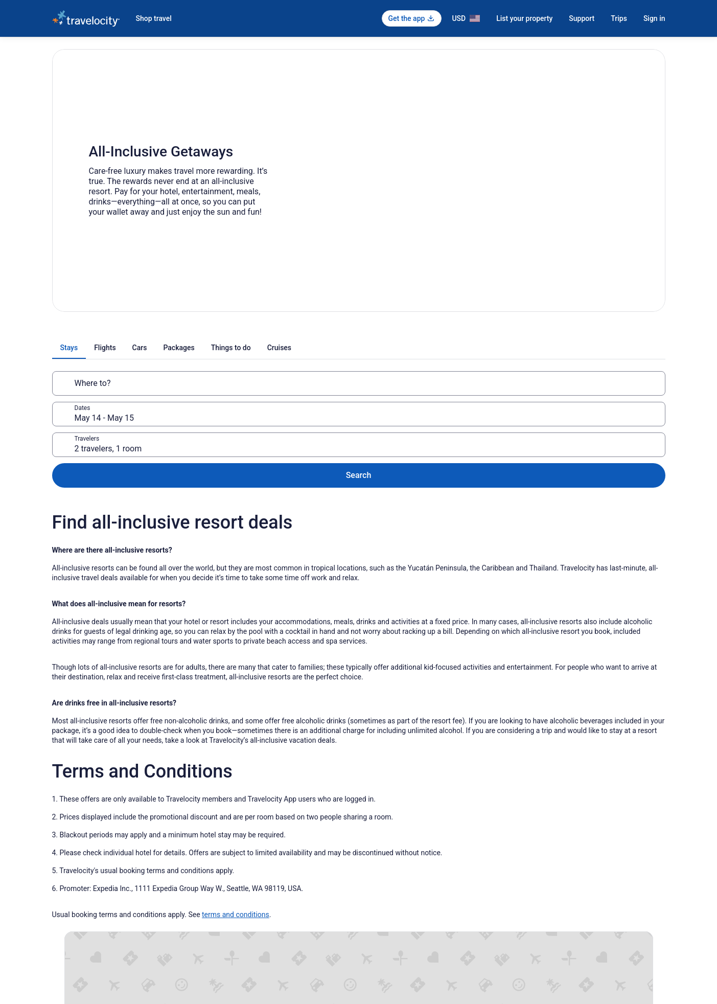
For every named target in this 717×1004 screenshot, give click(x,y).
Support (581, 18)
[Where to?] (152, 383)
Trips (619, 18)
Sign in (654, 18)
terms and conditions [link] (235, 835)
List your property (524, 18)
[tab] (252, 347)
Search (632, 383)
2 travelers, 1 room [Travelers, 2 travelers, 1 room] (485, 387)
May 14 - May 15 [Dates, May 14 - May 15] (299, 387)
